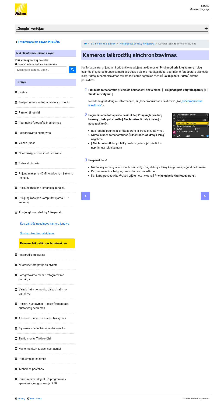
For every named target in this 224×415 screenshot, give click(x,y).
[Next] (205, 196)
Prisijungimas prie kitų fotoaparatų (137, 43)
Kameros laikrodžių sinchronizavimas (43, 243)
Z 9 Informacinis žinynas (103, 43)
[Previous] (85, 196)
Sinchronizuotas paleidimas (37, 233)
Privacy (21, 398)
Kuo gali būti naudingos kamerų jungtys (44, 223)
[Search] (41, 69)
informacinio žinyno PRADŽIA (39, 42)
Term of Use (36, 398)
